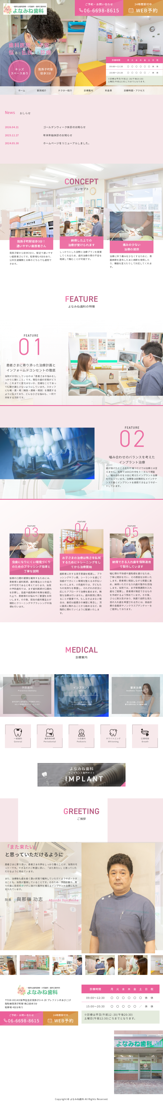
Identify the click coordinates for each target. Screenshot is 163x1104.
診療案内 (88, 90)
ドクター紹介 (65, 90)
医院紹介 (41, 90)
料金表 (108, 90)
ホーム (21, 90)
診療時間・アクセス (134, 90)
